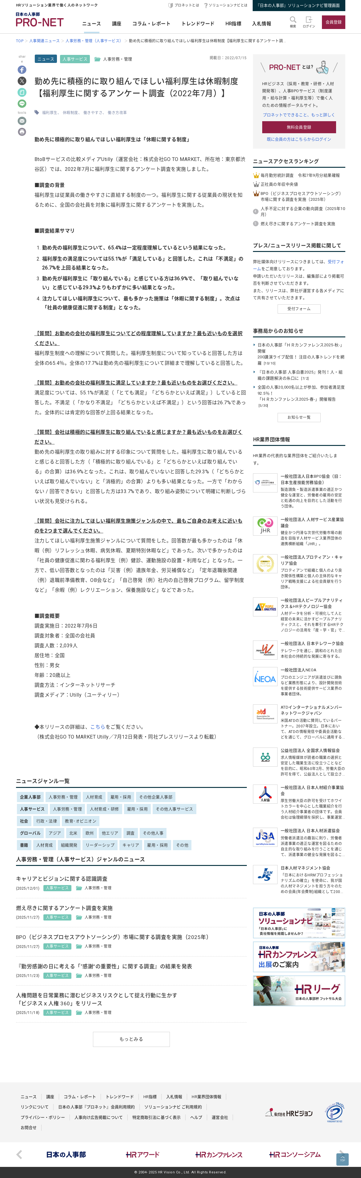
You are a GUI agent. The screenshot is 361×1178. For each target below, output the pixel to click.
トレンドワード (198, 24)
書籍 (24, 845)
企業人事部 (30, 797)
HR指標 (233, 24)
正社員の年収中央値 (279, 184)
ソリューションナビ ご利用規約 (173, 1107)
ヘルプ (196, 1117)
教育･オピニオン (80, 821)
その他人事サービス (174, 809)
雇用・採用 (120, 797)
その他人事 (153, 833)
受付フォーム (299, 309)
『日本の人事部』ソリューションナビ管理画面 (298, 5)
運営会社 (220, 1117)
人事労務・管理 (63, 797)
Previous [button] (19, 1154)
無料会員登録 (299, 127)
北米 (73, 833)
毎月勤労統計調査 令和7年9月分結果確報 (300, 175)
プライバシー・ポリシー (43, 1117)
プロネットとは (186, 5)
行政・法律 (46, 821)
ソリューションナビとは (228, 5)
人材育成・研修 (104, 809)
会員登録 (334, 22)
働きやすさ (93, 113)
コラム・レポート (151, 24)
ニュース (91, 24)
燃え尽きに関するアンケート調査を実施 (298, 223)
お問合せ (29, 1127)
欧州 (90, 833)
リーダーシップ (100, 845)
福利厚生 (50, 113)
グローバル (30, 833)
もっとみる (131, 1039)
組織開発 (69, 845)
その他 (182, 845)
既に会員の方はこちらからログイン (299, 139)
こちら (98, 727)
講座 (117, 24)
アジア (55, 833)
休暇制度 (70, 113)
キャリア (130, 845)
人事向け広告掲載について (98, 1117)
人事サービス (74, 59)
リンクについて (35, 1107)
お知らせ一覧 (299, 417)
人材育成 (94, 797)
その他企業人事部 (155, 797)
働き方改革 (117, 113)
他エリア (110, 833)
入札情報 (261, 24)
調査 (130, 833)
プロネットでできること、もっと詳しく (299, 115)
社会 (24, 821)
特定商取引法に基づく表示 (156, 1117)
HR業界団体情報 (206, 1096)
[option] (66, 1154)
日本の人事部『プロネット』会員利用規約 (96, 1107)
